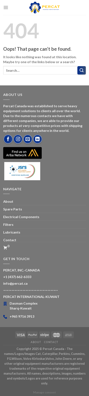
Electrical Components (21, 217)
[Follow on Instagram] (17, 139)
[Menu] (5, 7)
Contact (9, 240)
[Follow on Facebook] (8, 139)
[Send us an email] (27, 139)
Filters (8, 224)
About (8, 201)
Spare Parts (12, 209)
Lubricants (11, 232)
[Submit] (81, 70)
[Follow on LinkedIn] (37, 139)
